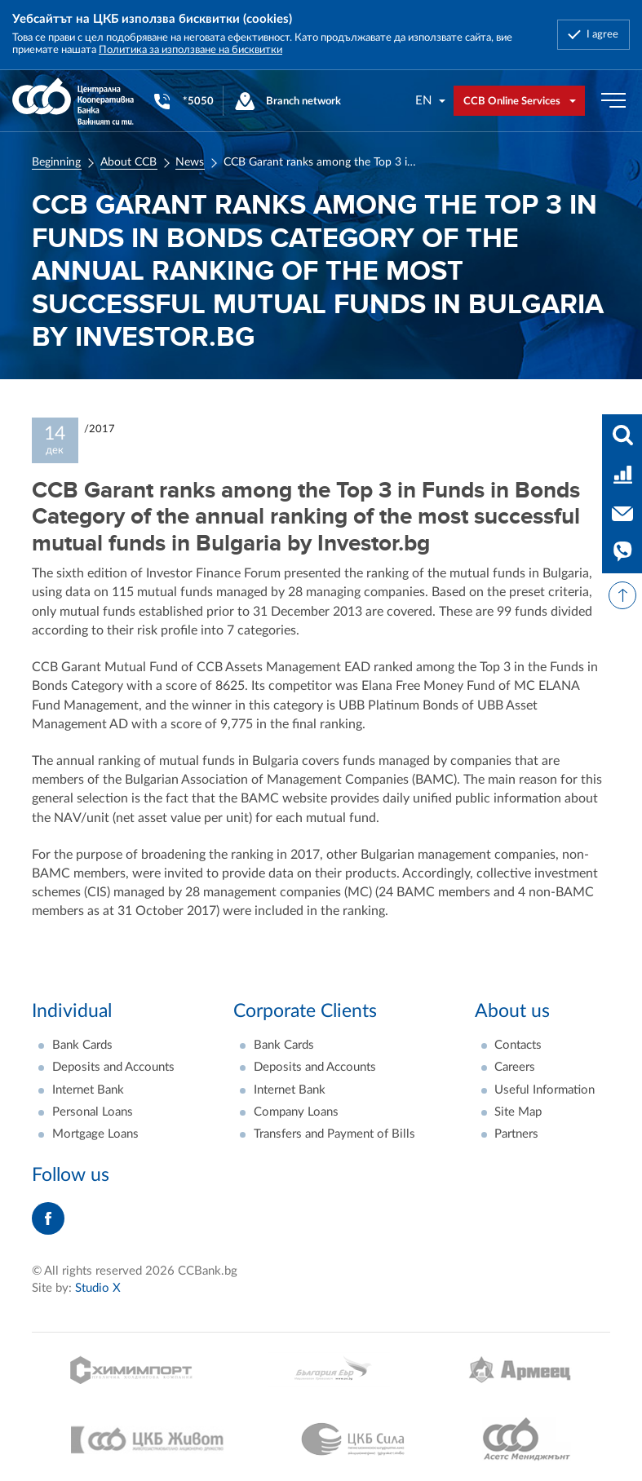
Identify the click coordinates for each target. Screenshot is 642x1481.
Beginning (56, 162)
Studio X (98, 1288)
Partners (516, 1134)
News (189, 162)
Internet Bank (88, 1090)
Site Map (518, 1112)
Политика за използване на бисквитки (190, 49)
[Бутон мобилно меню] (613, 101)
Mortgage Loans (95, 1134)
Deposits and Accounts (113, 1067)
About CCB (128, 162)
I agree (602, 34)
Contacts (518, 1045)
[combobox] (431, 101)
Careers (514, 1067)
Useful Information (544, 1090)
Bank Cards (82, 1045)
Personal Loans (92, 1112)
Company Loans (296, 1112)
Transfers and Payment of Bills (334, 1134)
